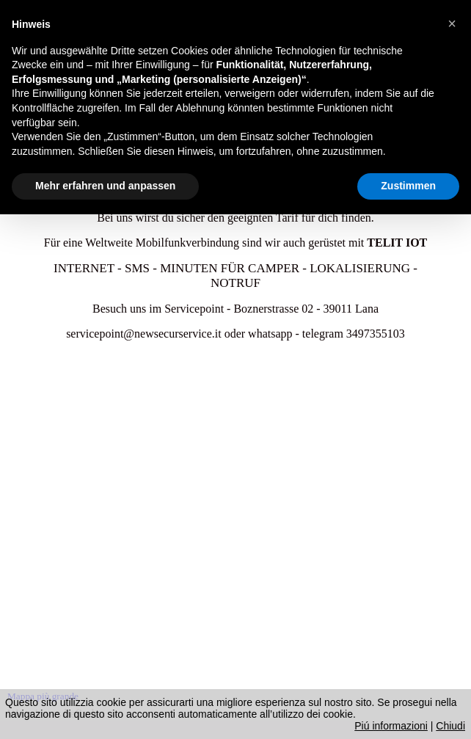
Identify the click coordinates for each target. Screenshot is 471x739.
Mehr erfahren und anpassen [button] (105, 186)
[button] (452, 23)
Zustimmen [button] (408, 186)
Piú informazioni (391, 726)
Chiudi (450, 726)
